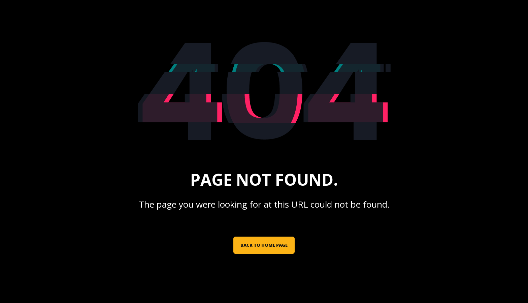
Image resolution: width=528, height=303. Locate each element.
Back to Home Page (264, 245)
